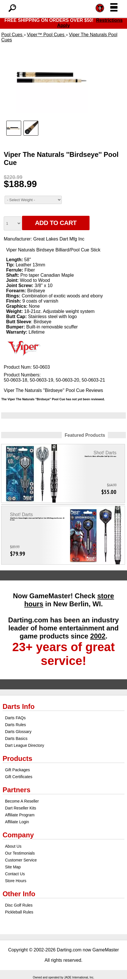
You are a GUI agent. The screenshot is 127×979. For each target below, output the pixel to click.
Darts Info (19, 706)
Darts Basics (16, 738)
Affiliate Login (17, 822)
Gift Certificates (18, 776)
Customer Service (21, 860)
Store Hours (15, 880)
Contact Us (15, 874)
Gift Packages (17, 770)
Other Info (19, 894)
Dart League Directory (24, 745)
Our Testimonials (20, 853)
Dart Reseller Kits (20, 808)
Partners (16, 790)
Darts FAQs (15, 718)
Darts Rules (15, 724)
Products (17, 758)
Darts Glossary (18, 731)
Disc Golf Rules (18, 905)
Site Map (13, 867)
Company (18, 835)
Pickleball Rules (19, 912)
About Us (13, 846)
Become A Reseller (22, 801)
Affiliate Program (19, 815)
